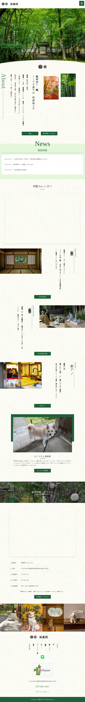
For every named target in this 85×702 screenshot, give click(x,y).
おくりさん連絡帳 (42, 470)
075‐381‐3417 (25, 574)
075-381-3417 (42, 686)
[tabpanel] (42, 37)
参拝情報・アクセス (49, 133)
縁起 (30, 133)
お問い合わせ (29, 646)
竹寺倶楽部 (42, 296)
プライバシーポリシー (42, 691)
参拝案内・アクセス (42, 596)
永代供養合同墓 (42, 353)
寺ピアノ (42, 405)
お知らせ (57, 645)
